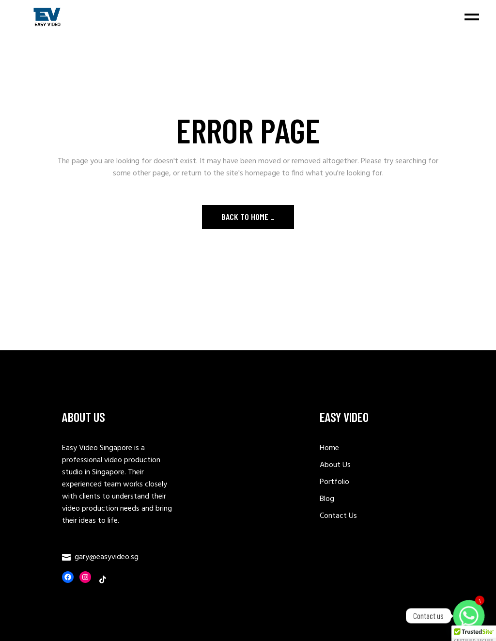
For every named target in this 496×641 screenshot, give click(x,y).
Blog (327, 499)
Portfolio (334, 482)
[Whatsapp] (469, 616)
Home (329, 448)
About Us (335, 465)
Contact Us (338, 516)
